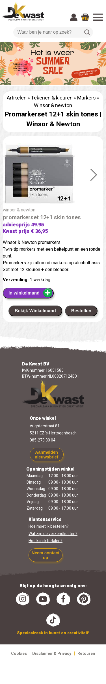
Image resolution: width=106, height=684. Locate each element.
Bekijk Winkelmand (35, 310)
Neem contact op (45, 555)
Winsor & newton (53, 105)
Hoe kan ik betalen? (45, 541)
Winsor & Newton (53, 124)
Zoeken (87, 32)
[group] (53, 175)
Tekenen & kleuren (52, 98)
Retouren (86, 654)
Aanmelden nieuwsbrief (46, 454)
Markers (86, 98)
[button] (94, 175)
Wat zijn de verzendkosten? (53, 534)
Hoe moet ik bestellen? (49, 526)
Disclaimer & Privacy (51, 654)
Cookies (19, 654)
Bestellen (81, 310)
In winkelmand (30, 293)
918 (85, 18)
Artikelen (17, 98)
